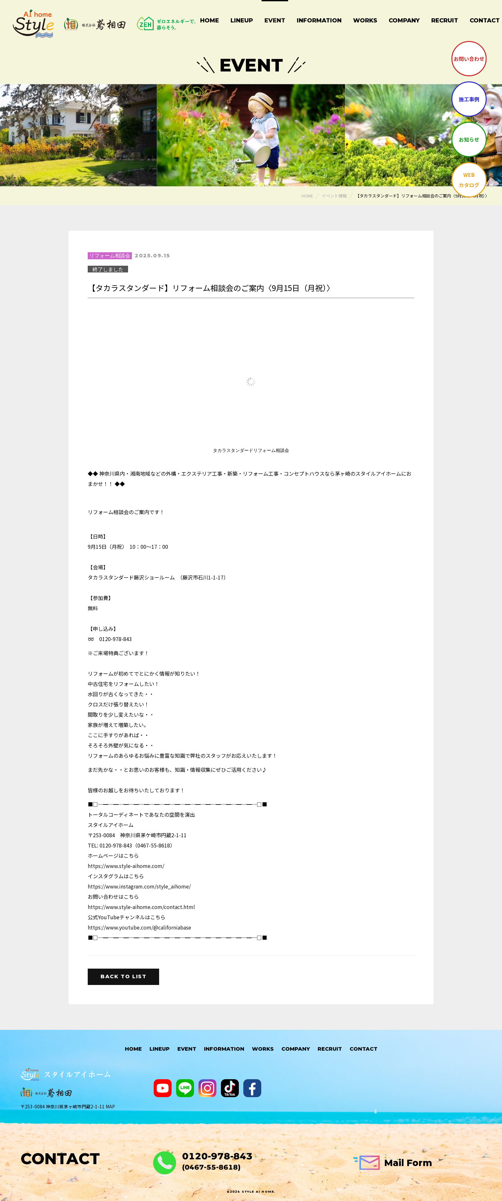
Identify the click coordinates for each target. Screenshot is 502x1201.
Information (319, 20)
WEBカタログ (469, 180)
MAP (110, 1106)
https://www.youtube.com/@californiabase (139, 927)
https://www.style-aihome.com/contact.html (141, 907)
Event (274, 20)
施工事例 (469, 99)
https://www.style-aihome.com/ (126, 866)
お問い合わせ (469, 59)
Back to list (123, 976)
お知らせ (469, 139)
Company (404, 20)
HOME (133, 1049)
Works (365, 20)
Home (209, 20)
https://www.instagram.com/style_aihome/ (139, 886)
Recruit (444, 20)
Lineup (242, 20)
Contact (363, 1049)
